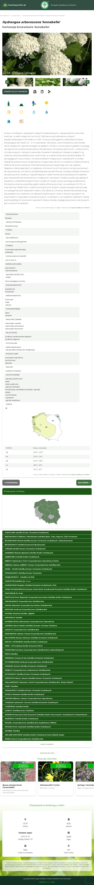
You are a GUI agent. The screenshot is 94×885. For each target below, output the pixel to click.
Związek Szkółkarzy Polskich (79, 208)
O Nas (52, 882)
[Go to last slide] (7, 82)
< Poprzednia (11, 483)
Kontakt (42, 882)
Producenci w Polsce (14, 491)
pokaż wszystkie (47, 744)
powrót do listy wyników (15, 91)
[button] (20, 82)
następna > (84, 483)
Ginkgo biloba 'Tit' (25, 839)
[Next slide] (88, 82)
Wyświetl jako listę (47, 753)
